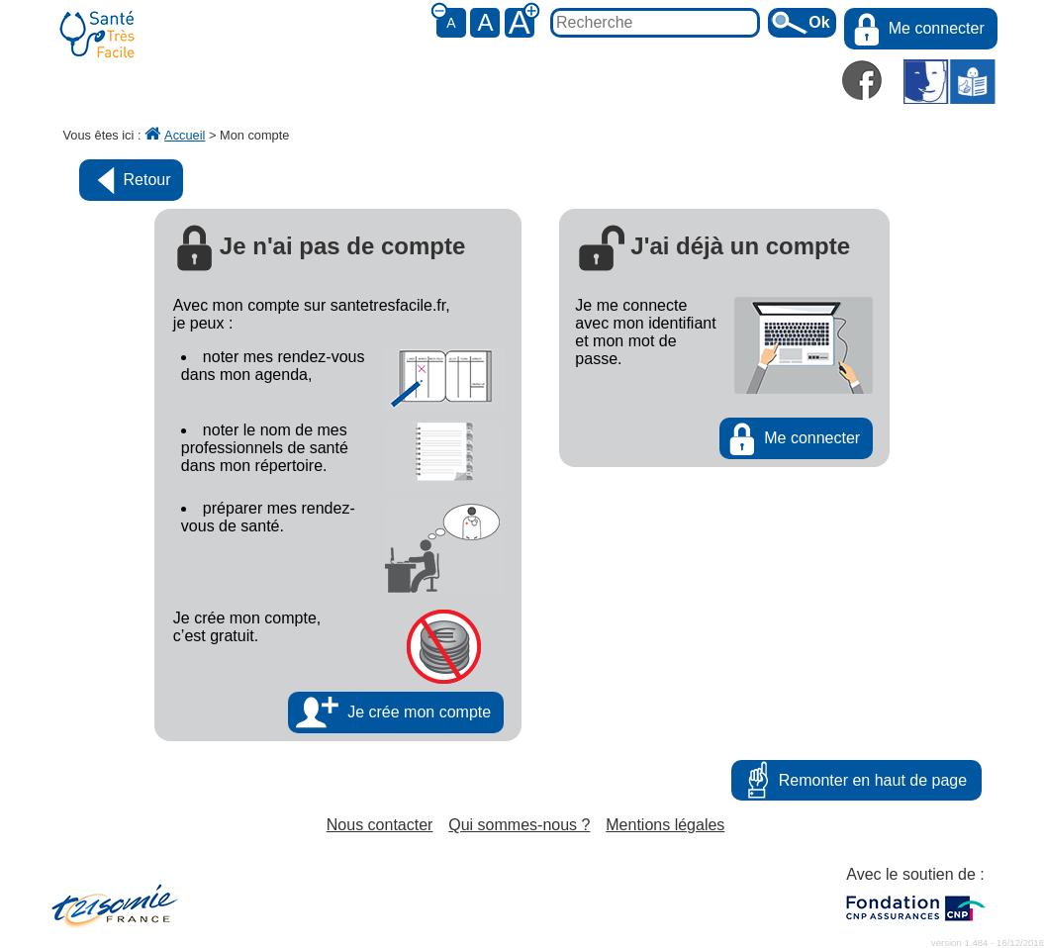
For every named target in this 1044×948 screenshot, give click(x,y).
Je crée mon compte (419, 712)
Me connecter (937, 28)
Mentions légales (665, 824)
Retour (147, 179)
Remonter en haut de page (873, 780)
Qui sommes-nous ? (519, 824)
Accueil (174, 135)
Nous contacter (380, 824)
